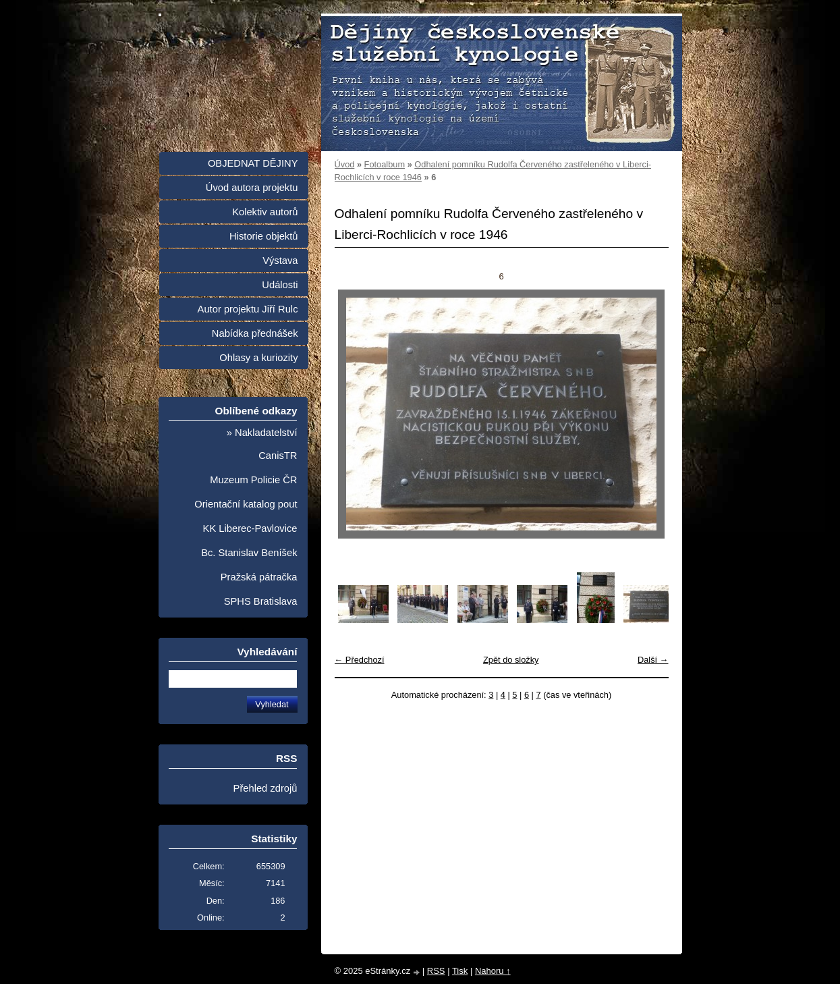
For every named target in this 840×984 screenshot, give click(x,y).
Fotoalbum (384, 164)
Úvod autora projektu (252, 187)
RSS (436, 971)
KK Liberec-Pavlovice (250, 528)
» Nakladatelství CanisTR (262, 444)
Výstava (280, 260)
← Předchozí (360, 660)
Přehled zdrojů (265, 788)
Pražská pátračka (259, 577)
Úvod (345, 164)
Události (280, 284)
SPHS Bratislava (261, 601)
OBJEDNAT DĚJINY (253, 163)
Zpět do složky (511, 660)
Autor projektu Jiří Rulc (248, 309)
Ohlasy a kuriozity (258, 357)
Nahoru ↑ (493, 971)
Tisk (460, 971)
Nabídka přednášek (255, 333)
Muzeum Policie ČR (253, 479)
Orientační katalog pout (245, 504)
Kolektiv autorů (265, 212)
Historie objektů (263, 236)
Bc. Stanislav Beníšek (249, 552)
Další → (653, 660)
